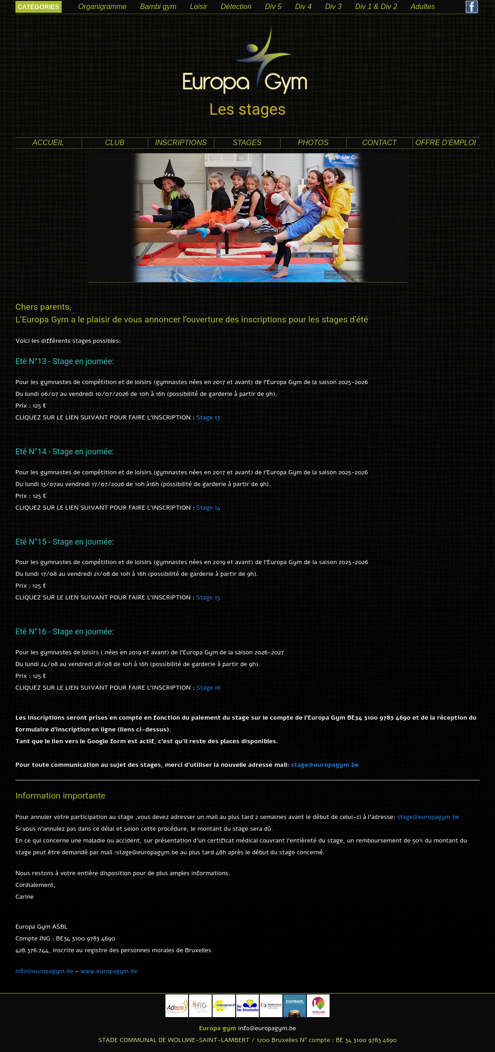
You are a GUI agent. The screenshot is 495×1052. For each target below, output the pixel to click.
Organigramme (102, 6)
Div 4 (303, 6)
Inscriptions (181, 142)
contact (379, 142)
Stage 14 (208, 507)
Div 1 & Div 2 (376, 6)
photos (313, 142)
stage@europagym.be (325, 764)
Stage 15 (208, 597)
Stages (247, 142)
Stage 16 (208, 687)
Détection (236, 6)
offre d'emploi (445, 142)
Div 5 (273, 6)
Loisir (198, 6)
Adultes (423, 6)
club (115, 142)
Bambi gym (158, 6)
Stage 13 (208, 417)
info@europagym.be (44, 971)
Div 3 (333, 6)
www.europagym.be (109, 971)
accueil (48, 142)
